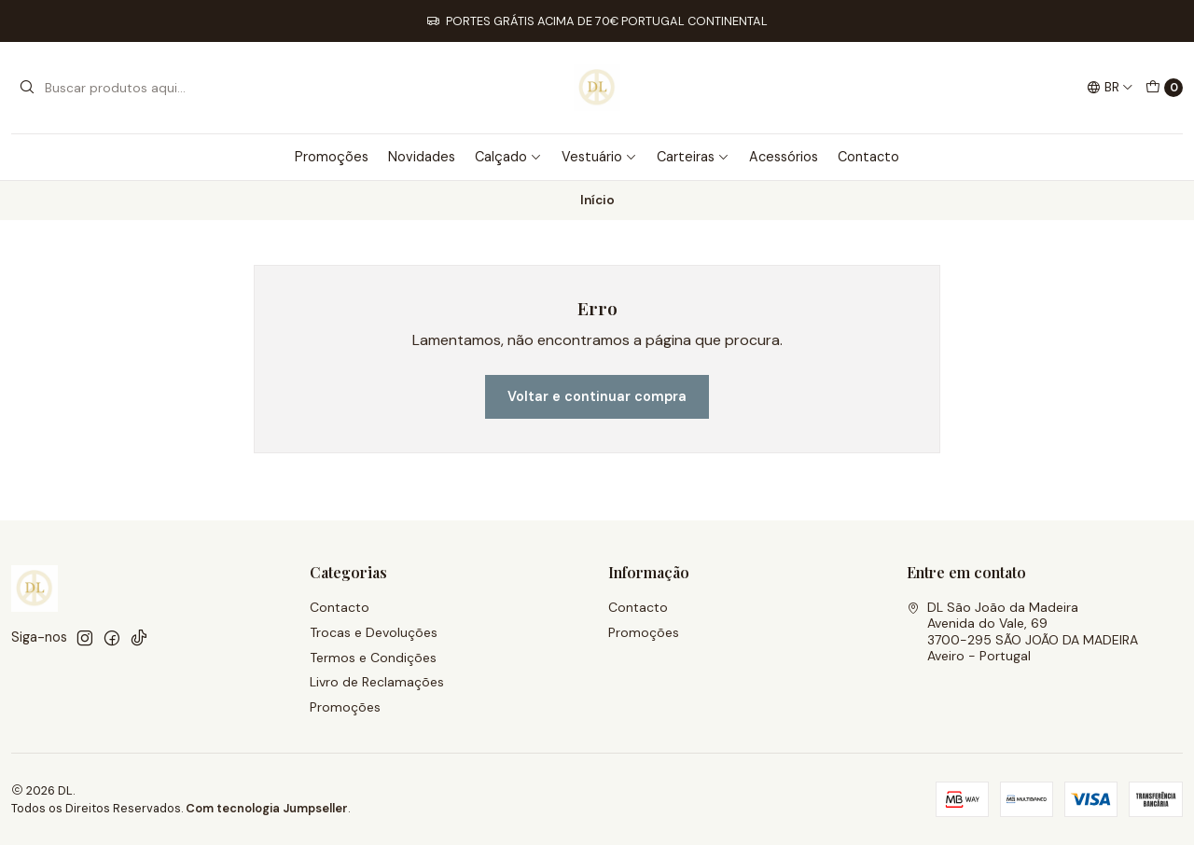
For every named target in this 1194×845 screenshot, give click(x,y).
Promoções (331, 156)
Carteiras (693, 156)
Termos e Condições (373, 657)
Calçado (508, 156)
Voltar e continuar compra (597, 396)
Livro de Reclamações (377, 681)
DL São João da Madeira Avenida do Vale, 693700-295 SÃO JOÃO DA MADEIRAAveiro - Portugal (1022, 632)
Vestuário (599, 156)
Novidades (421, 156)
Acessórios (783, 156)
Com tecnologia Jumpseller (267, 808)
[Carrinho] (1164, 87)
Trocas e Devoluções (373, 632)
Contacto (868, 156)
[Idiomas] (1110, 87)
